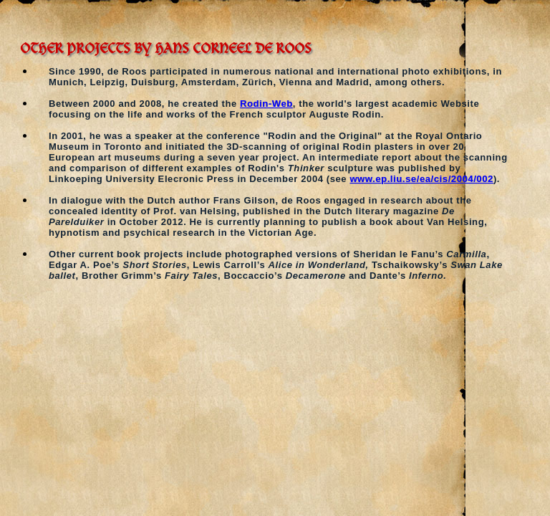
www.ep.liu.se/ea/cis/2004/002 (421, 178)
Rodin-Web (266, 103)
